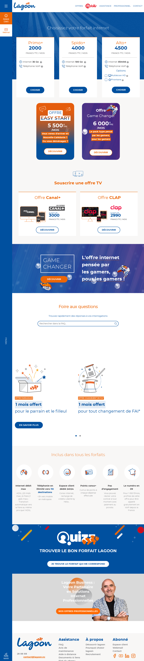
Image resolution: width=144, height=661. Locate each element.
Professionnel (122, 6)
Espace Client (6, 20)
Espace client (120, 645)
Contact (137, 6)
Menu (6, 340)
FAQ (61, 645)
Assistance (105, 6)
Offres (79, 6)
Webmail (6, 32)
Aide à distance (67, 654)
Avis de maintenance (66, 649)
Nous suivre (6, 657)
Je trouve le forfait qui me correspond (78, 564)
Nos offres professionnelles (78, 611)
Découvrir (55, 151)
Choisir (35, 90)
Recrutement (93, 654)
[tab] (76, 436)
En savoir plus (28, 425)
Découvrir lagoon (95, 645)
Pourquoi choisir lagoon (95, 649)
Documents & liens (69, 658)
